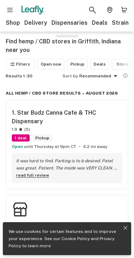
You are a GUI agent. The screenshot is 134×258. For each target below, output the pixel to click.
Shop (13, 22)
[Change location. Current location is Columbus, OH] (109, 10)
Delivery (35, 22)
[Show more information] (125, 75)
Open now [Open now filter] (51, 64)
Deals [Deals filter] (100, 64)
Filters (20, 64)
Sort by (70, 75)
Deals (100, 22)
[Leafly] (32, 10)
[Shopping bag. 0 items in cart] (124, 10)
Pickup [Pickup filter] (77, 64)
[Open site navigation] (10, 10)
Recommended (99, 76)
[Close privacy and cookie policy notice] (125, 228)
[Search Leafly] (92, 10)
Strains (122, 22)
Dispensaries (69, 22)
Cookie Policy (75, 238)
